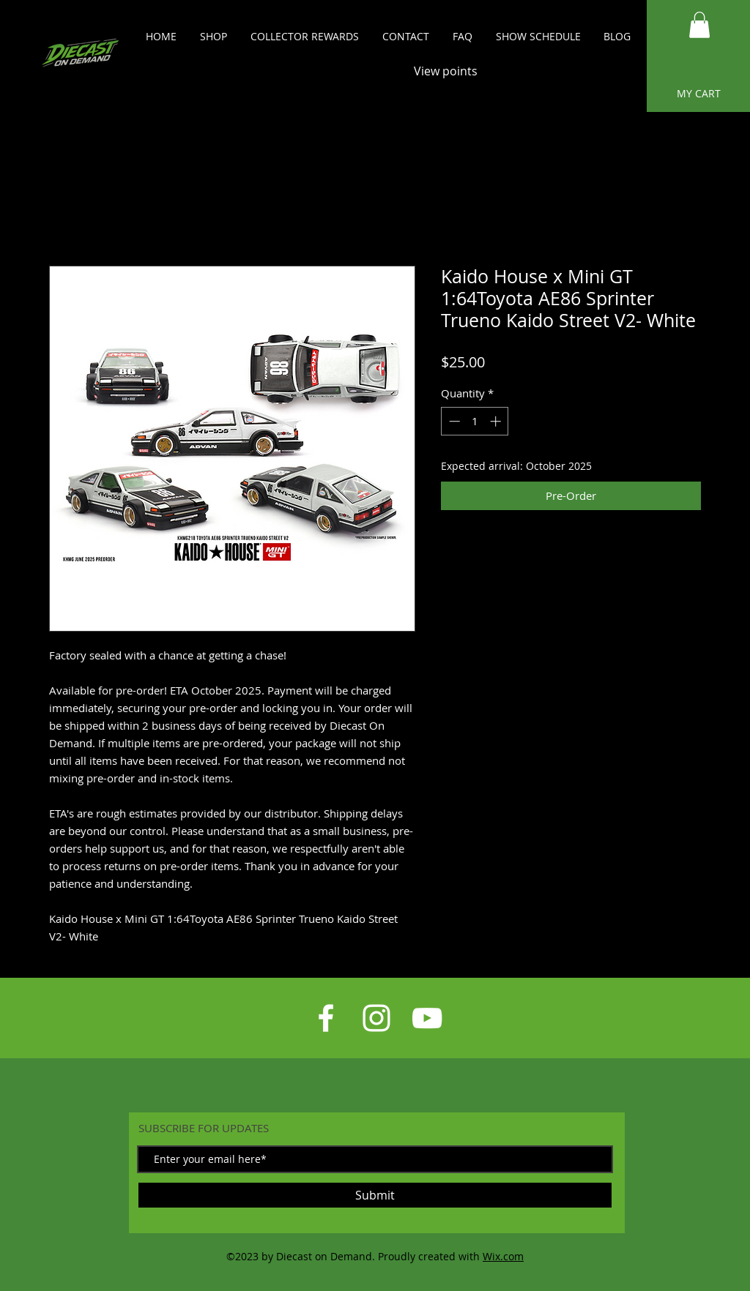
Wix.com (503, 1256)
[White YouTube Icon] (427, 1018)
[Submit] (375, 1195)
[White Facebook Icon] (326, 1018)
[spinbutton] (475, 421)
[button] (699, 25)
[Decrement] (453, 421)
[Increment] (497, 421)
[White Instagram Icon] (376, 1018)
